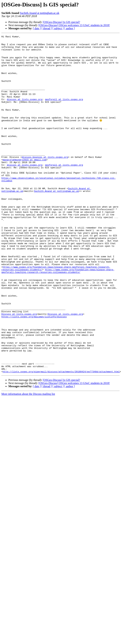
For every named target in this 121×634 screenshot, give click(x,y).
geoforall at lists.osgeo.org (64, 112)
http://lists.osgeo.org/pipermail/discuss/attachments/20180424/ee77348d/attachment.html (61, 438)
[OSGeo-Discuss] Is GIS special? (61, 22)
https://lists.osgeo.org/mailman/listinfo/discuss (34, 372)
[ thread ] (46, 28)
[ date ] (37, 28)
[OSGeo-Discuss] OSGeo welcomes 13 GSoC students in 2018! (74, 25)
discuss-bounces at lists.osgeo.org (45, 181)
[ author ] (69, 28)
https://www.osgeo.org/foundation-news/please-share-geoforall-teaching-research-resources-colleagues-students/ (57, 318)
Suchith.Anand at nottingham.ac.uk (39, 13)
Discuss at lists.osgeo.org (19, 369)
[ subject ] (58, 28)
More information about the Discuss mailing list (28, 461)
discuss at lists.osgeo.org (24, 112)
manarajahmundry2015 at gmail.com (24, 184)
